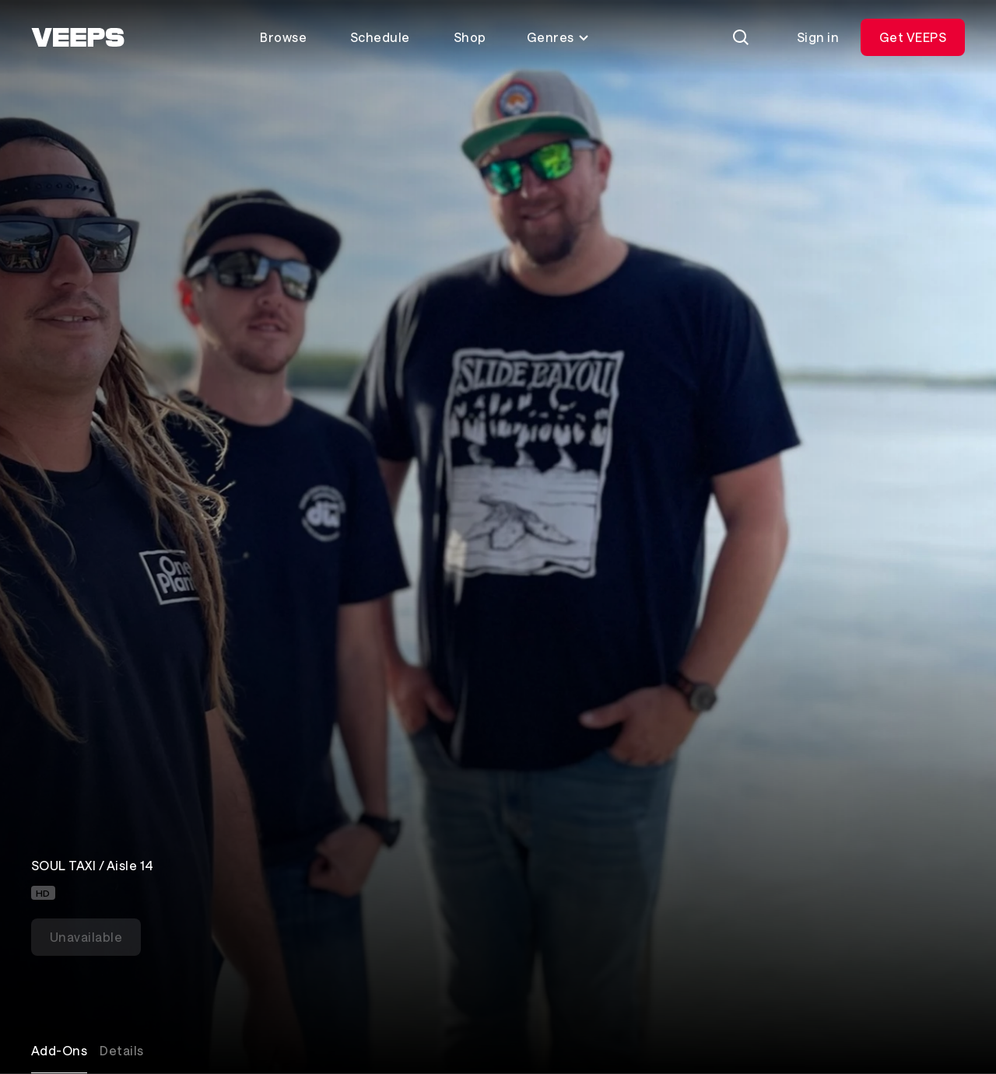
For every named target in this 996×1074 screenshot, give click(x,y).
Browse (283, 37)
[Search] (740, 37)
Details (121, 1050)
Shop (470, 37)
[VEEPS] (77, 37)
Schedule (380, 37)
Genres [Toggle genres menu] (558, 37)
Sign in (818, 37)
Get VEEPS (912, 37)
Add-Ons (59, 1050)
